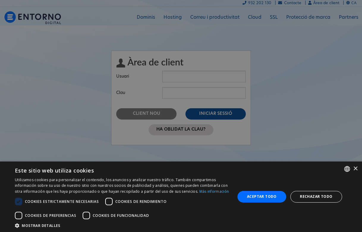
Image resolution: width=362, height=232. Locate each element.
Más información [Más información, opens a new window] (214, 191)
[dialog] (181, 197)
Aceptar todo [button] (262, 196)
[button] (122, 225)
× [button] (355, 169)
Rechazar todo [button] (316, 196)
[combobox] (347, 169)
